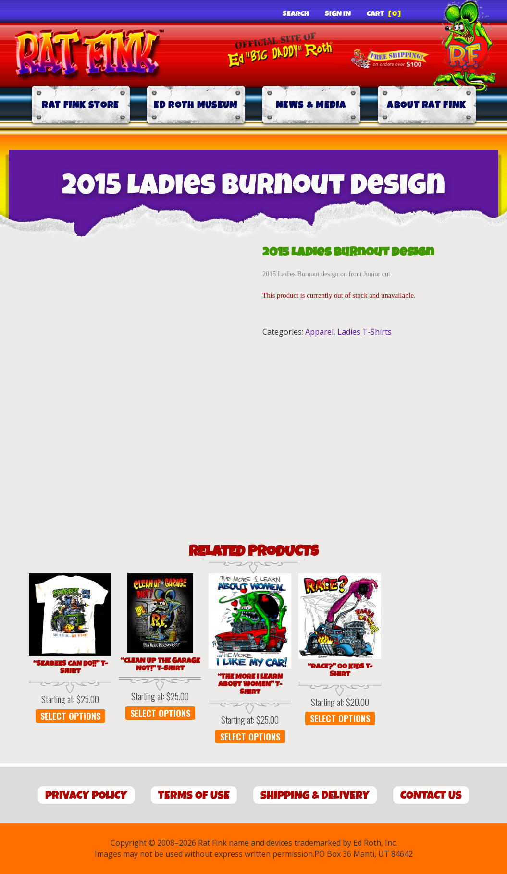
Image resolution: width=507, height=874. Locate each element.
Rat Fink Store (80, 104)
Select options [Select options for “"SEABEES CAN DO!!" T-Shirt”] (70, 716)
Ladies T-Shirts (364, 332)
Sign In (338, 14)
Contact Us (431, 795)
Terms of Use (194, 795)
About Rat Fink (426, 104)
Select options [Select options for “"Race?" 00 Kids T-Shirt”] (340, 718)
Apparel (319, 332)
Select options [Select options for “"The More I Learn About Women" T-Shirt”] (250, 736)
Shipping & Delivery (315, 795)
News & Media (311, 104)
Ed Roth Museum (195, 104)
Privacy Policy (86, 795)
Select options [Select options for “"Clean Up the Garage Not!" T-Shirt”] (160, 713)
